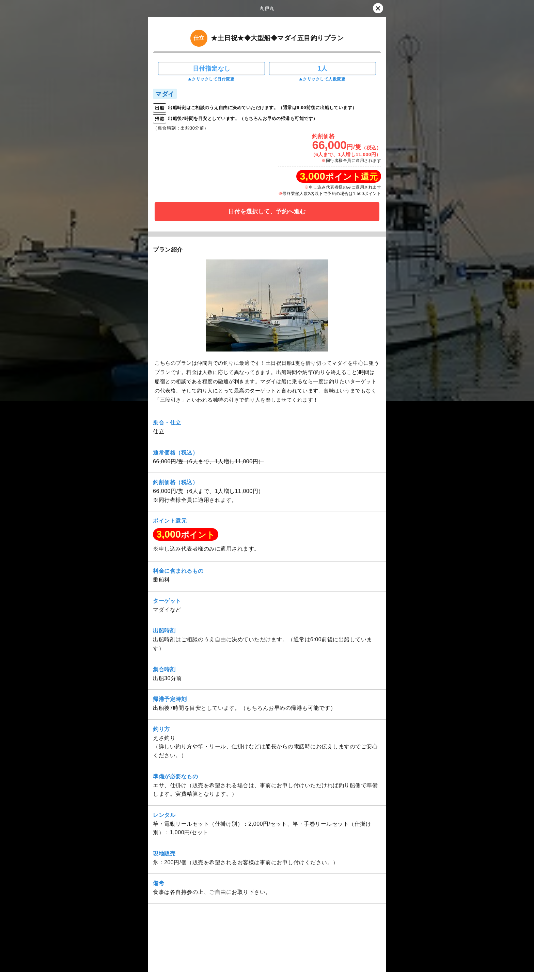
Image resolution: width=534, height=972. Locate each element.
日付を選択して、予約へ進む (267, 211)
